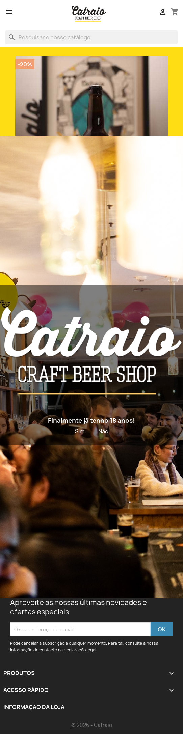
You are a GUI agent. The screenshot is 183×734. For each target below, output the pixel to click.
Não (103, 431)
